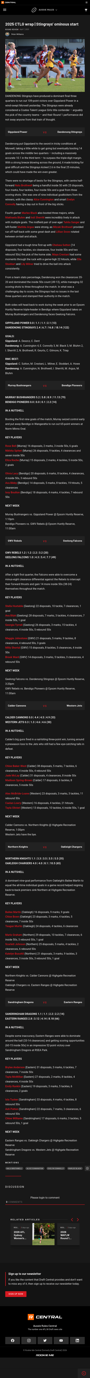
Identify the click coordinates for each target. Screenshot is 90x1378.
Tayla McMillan (14, 1076)
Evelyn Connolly (56, 1168)
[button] (72, 1220)
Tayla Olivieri (12, 807)
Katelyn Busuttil (14, 953)
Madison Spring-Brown (18, 780)
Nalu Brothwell (23, 185)
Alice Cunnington (44, 199)
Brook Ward (12, 657)
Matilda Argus (26, 227)
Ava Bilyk (10, 615)
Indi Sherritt (37, 217)
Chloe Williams (14, 1118)
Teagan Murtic (13, 926)
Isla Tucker (11, 1099)
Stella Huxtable (14, 606)
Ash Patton (11, 1109)
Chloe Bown (12, 916)
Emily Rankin (12, 1086)
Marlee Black (29, 212)
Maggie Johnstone (16, 638)
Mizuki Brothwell (63, 227)
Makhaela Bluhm (15, 217)
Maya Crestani (60, 254)
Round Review (12, 29)
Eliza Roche (12, 460)
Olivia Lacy (11, 473)
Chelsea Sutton (61, 245)
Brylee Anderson (15, 1067)
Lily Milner (27, 264)
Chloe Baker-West (15, 766)
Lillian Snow (63, 231)
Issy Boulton (12, 492)
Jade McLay (12, 775)
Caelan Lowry (13, 803)
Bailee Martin (13, 912)
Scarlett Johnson (15, 944)
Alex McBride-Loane (17, 793)
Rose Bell (10, 445)
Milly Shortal (12, 647)
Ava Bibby (11, 482)
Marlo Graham (13, 934)
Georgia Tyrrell (13, 624)
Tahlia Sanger (71, 222)
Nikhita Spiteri (13, 450)
